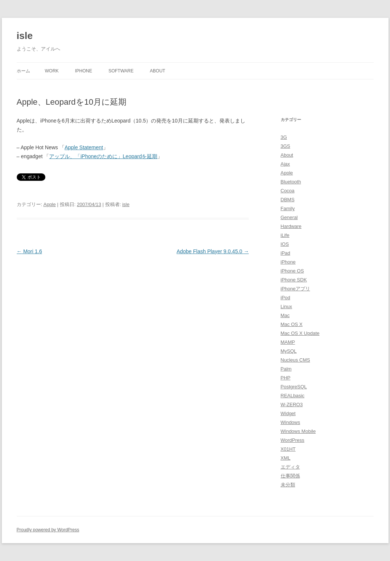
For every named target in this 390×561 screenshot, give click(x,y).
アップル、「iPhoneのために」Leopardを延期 (103, 156)
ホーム (23, 71)
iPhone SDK (294, 280)
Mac (285, 315)
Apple (49, 204)
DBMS (288, 199)
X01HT (288, 449)
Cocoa (288, 190)
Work (52, 71)
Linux (286, 306)
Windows (290, 422)
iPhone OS (292, 271)
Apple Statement (84, 147)
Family (288, 208)
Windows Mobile (298, 431)
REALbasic (292, 395)
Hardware (291, 226)
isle (25, 35)
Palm (286, 369)
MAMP (288, 342)
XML (286, 458)
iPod (285, 297)
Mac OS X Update (300, 333)
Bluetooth (291, 182)
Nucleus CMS (295, 360)
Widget (288, 413)
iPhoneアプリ (295, 288)
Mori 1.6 (29, 251)
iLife (285, 235)
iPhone (83, 71)
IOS (285, 244)
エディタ (290, 467)
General (289, 217)
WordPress (292, 440)
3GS (285, 146)
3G (284, 137)
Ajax (285, 164)
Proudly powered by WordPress (48, 529)
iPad (285, 253)
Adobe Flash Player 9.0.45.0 (213, 251)
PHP (286, 378)
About (157, 71)
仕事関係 (290, 476)
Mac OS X (292, 324)
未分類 (288, 484)
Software (121, 71)
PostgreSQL (294, 386)
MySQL (289, 351)
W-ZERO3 (292, 404)
